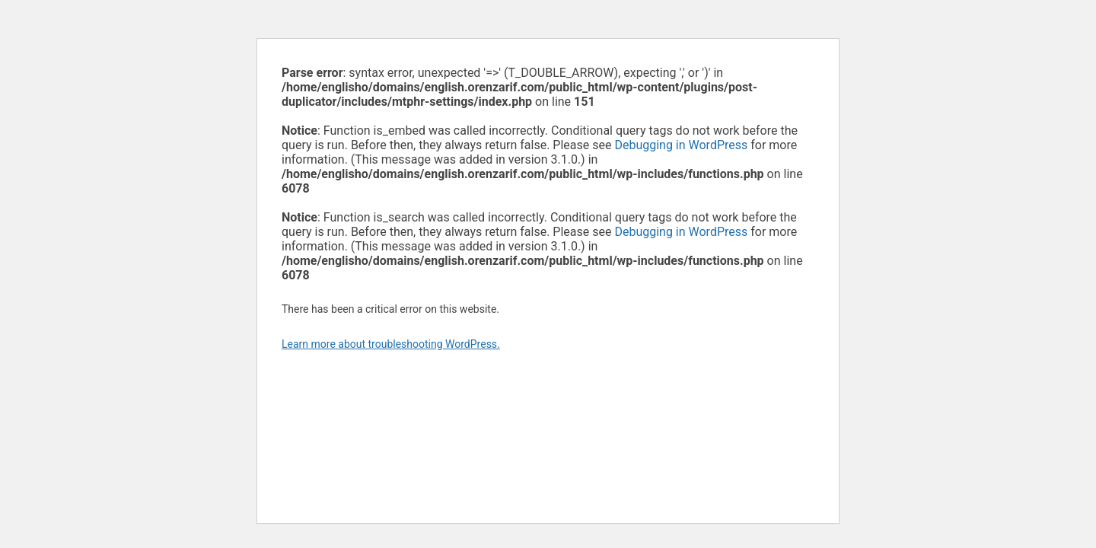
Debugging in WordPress (680, 145)
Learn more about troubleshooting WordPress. (391, 344)
